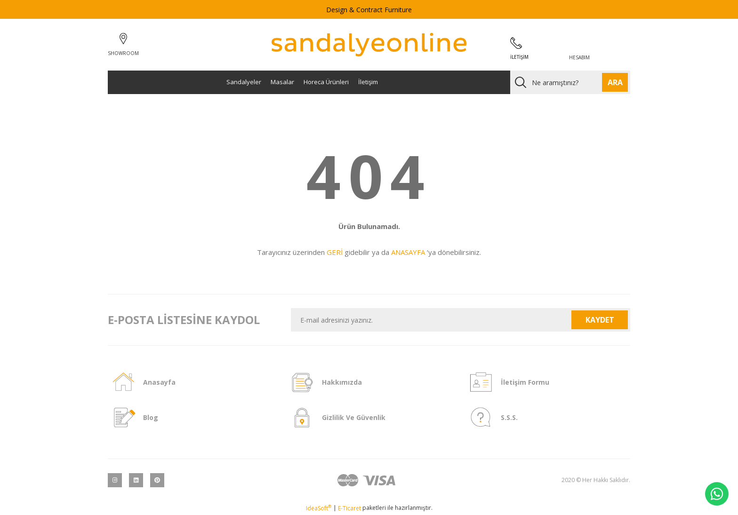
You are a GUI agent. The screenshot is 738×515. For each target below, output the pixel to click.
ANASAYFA (408, 252)
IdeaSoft (318, 508)
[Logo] (369, 44)
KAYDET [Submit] (600, 320)
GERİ (335, 252)
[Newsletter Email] (431, 320)
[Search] (570, 82)
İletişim (368, 82)
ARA (615, 82)
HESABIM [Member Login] (579, 57)
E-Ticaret (349, 508)
